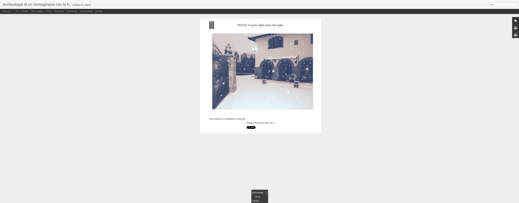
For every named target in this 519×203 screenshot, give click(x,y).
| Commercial (71, 11)
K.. (273, 123)
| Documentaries (86, 11)
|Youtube (99, 11)
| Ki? (17, 11)
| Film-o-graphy (37, 11)
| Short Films (58, 11)
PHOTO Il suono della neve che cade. (261, 25)
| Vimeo (48, 11)
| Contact (25, 11)
